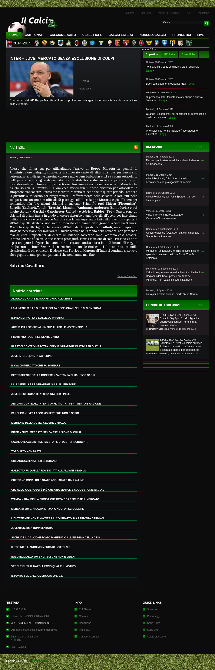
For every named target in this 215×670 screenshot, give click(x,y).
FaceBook (145, 12)
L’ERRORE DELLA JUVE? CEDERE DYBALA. (38, 422)
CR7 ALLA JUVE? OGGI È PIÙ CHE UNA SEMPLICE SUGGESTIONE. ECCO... (57, 489)
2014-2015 (22, 43)
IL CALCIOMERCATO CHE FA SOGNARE (35, 365)
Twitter (161, 12)
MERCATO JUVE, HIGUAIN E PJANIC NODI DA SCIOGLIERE (47, 508)
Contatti (83, 616)
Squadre (152, 609)
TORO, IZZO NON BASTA (26, 451)
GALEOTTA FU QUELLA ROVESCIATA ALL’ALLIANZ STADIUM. (49, 470)
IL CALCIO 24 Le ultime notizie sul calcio (31, 27)
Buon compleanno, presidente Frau (166, 83)
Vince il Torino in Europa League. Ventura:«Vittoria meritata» (164, 216)
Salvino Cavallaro (127, 276)
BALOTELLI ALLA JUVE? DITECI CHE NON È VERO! (43, 556)
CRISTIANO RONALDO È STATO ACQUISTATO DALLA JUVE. (48, 480)
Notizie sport (84, 88)
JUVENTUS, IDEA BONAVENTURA (32, 528)
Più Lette (169, 54)
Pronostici (181, 35)
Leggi (149, 70)
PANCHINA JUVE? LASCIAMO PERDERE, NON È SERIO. (45, 413)
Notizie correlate (28, 291)
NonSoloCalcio (152, 35)
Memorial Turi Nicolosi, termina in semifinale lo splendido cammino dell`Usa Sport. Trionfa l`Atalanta (172, 254)
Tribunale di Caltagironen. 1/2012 (24, 638)
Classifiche (188, 54)
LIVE (200, 35)
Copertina (152, 54)
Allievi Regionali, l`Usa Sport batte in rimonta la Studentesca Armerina (172, 234)
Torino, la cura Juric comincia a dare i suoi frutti (172, 66)
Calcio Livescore (156, 636)
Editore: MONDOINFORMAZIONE (30, 616)
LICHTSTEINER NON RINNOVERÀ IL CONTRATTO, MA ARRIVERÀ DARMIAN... (58, 518)
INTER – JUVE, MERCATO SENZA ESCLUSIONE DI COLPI (46, 432)
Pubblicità (84, 629)
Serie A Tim (153, 623)
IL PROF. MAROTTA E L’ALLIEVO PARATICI (37, 317)
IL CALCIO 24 (19, 609)
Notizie (130, 12)
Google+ (175, 12)
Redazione (203, 12)
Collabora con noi (89, 636)
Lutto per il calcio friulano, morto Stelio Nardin (172, 294)
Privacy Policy (40, 661)
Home (13, 35)
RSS (188, 12)
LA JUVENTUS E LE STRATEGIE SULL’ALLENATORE (43, 384)
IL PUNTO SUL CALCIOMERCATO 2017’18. (37, 575)
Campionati (34, 35)
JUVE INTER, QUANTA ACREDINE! (32, 356)
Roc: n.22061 (18, 646)
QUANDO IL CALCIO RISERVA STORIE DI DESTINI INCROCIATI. (49, 441)
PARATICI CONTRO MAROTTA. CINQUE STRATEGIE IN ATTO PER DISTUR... (57, 346)
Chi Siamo (85, 609)
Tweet (85, 80)
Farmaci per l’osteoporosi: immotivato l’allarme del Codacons (172, 162)
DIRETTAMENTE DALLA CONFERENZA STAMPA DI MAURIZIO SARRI (53, 375)
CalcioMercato (63, 35)
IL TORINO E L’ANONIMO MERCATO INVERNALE (40, 547)
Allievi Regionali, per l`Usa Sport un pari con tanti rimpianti (171, 198)
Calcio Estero (121, 35)
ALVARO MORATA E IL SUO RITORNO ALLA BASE (41, 298)
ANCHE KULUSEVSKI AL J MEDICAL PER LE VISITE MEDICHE (49, 327)
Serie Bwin (153, 629)
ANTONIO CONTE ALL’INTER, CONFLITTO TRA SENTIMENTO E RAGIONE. (56, 403)
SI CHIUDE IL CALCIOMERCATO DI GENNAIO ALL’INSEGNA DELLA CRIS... (56, 537)
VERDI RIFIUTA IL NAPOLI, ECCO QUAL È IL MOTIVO (43, 566)
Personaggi (153, 616)
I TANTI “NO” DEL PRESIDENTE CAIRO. (35, 336)
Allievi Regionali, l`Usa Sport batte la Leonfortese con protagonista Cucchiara (168, 180)
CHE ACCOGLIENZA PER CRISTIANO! (34, 461)
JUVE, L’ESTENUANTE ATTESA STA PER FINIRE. (41, 394)
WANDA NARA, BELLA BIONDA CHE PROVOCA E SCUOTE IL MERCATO (55, 499)
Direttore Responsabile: (34, 629)
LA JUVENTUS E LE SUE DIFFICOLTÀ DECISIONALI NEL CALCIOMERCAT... (57, 308)
